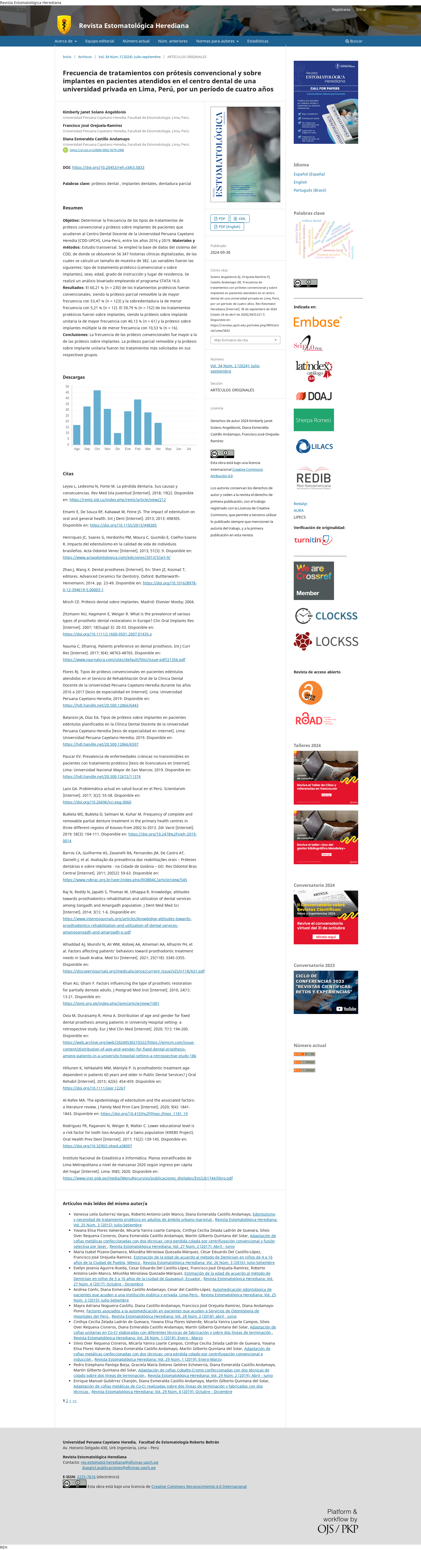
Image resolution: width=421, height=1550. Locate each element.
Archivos (85, 56)
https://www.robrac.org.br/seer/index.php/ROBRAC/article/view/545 (125, 879)
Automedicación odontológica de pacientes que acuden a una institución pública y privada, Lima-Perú (173, 1292)
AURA (299, 510)
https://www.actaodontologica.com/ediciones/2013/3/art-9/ (116, 557)
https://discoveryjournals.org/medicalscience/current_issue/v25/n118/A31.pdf (134, 971)
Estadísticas (257, 41)
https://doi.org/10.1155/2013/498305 (123, 525)
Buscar (354, 41)
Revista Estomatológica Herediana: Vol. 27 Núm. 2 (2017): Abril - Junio (172, 1246)
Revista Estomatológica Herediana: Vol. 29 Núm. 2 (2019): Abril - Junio (210, 1375)
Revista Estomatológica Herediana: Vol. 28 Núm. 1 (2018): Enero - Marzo (138, 1337)
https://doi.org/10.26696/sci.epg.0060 (97, 802)
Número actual (136, 41)
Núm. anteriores (173, 41)
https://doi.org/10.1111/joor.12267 (94, 1088)
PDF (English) (229, 226)
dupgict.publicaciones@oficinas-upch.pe (119, 1467)
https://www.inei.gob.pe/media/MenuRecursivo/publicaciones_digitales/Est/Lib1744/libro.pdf (148, 1178)
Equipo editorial (99, 41)
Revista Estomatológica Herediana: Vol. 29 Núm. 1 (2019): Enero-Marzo (158, 1359)
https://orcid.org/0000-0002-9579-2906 (97, 150)
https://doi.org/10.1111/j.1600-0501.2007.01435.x (107, 634)
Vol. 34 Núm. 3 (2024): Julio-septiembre (130, 56)
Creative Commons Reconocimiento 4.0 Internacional (199, 1486)
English (300, 182)
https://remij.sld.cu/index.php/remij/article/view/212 (118, 499)
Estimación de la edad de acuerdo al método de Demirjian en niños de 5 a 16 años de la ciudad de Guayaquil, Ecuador (172, 1276)
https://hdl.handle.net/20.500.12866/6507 (101, 744)
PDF (221, 218)
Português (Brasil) (310, 190)
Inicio (67, 56)
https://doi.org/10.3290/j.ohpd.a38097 (97, 1145)
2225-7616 (86, 1476)
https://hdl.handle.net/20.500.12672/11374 (102, 776)
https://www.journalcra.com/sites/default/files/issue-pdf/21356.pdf (124, 659)
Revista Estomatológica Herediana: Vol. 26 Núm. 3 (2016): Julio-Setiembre (209, 1262)
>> (74, 1400)
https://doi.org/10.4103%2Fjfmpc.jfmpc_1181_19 (144, 1113)
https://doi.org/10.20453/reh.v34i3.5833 (108, 167)
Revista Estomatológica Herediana (134, 25)
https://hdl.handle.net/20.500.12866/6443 (101, 705)
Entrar (361, 9)
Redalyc (301, 503)
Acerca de (64, 41)
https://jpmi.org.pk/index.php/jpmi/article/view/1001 (111, 1003)
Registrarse (341, 9)
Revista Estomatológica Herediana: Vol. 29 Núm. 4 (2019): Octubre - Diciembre (162, 1391)
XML (242, 218)
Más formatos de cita (231, 340)
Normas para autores (216, 41)
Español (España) (309, 174)
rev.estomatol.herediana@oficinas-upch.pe (119, 1462)
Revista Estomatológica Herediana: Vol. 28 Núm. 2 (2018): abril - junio (174, 1316)
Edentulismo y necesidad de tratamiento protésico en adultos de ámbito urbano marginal (174, 1217)
